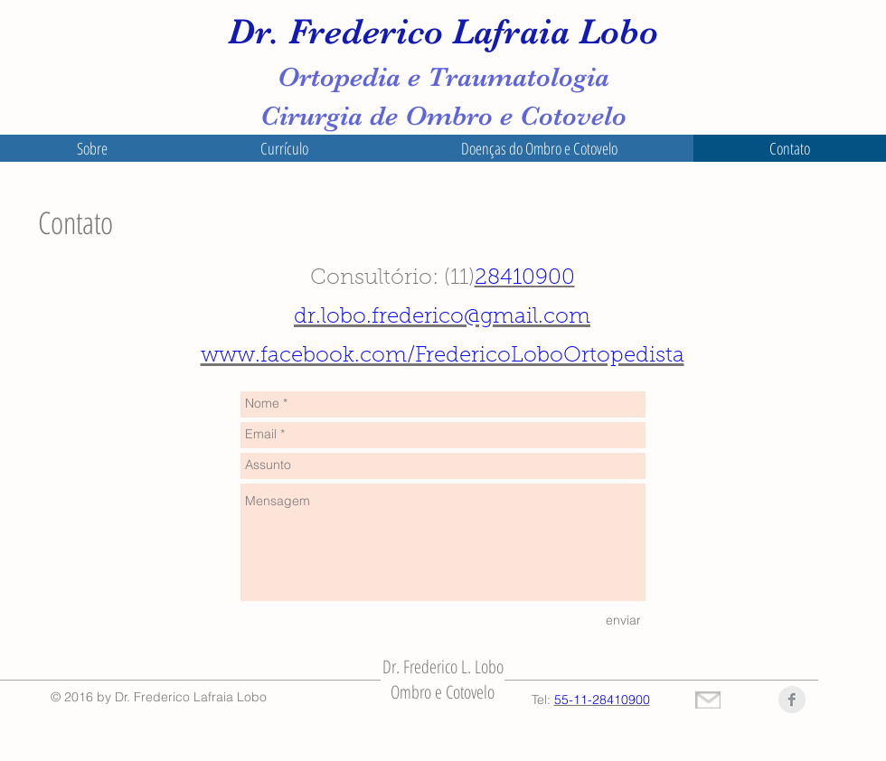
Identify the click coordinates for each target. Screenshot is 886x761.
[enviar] (623, 621)
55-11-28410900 (602, 699)
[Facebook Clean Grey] (792, 699)
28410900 (525, 278)
